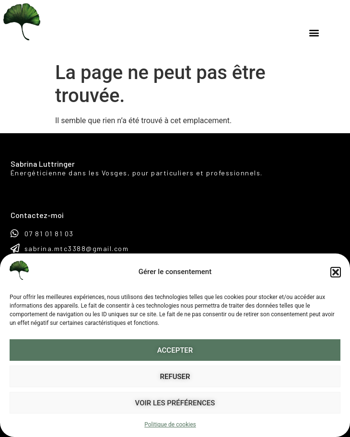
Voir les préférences (175, 403)
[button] (335, 272)
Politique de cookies (170, 424)
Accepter (175, 350)
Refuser (175, 376)
